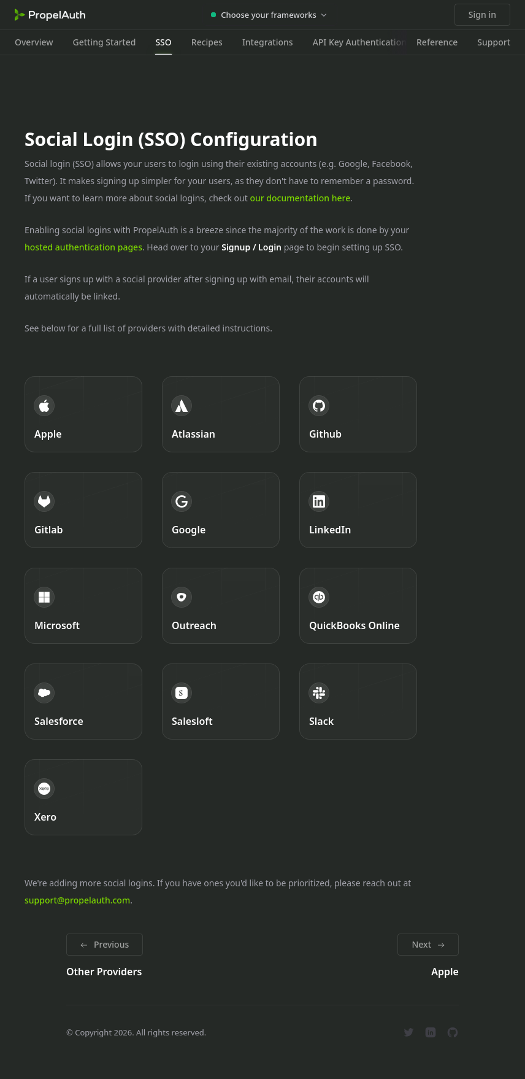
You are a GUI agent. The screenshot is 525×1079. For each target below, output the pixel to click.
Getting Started (104, 42)
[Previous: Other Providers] (104, 945)
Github (325, 434)
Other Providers (104, 971)
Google (188, 529)
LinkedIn (330, 529)
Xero (45, 817)
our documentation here (300, 198)
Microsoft (57, 625)
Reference (437, 42)
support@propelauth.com (77, 900)
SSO (163, 42)
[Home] (50, 15)
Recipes (207, 42)
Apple (48, 434)
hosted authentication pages (83, 247)
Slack (321, 721)
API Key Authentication (360, 42)
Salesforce (58, 721)
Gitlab (48, 529)
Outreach (194, 625)
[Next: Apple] (428, 945)
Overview (34, 42)
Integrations (267, 42)
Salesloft (192, 721)
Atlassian (193, 434)
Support (493, 42)
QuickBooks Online (354, 625)
